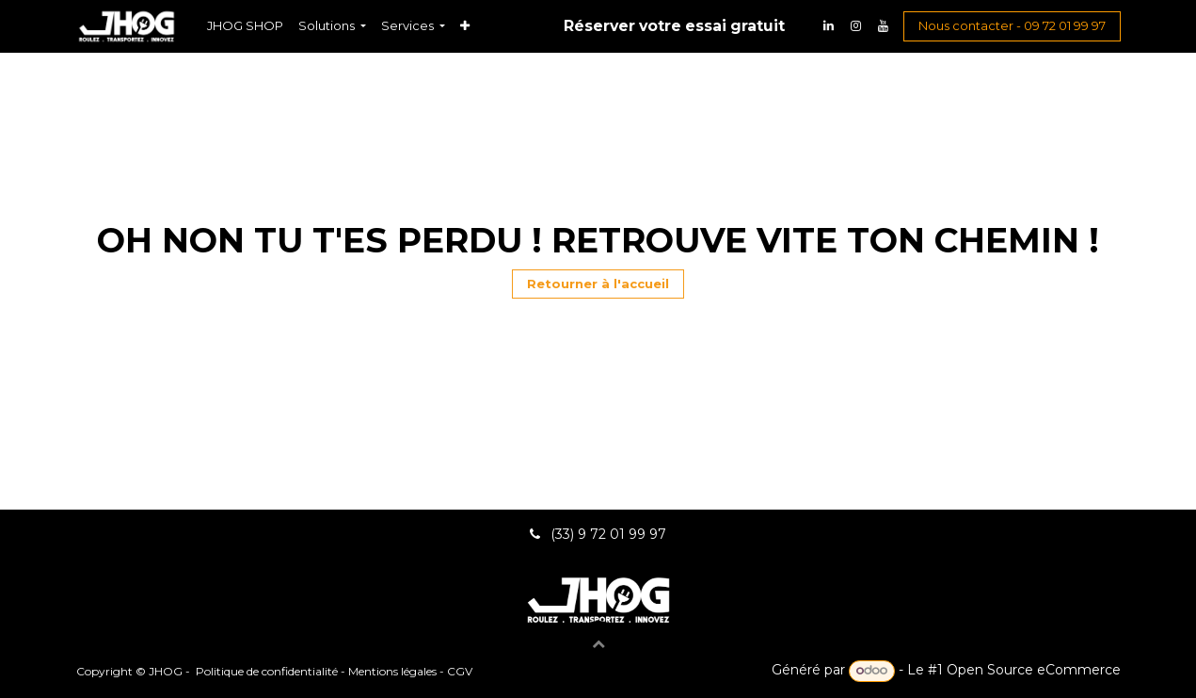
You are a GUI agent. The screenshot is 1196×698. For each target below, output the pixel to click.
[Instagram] (856, 26)
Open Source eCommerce (1034, 669)
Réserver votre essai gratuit (674, 26)
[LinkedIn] (829, 26)
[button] (598, 643)
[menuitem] (245, 26)
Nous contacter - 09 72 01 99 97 (1012, 25)
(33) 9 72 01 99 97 (610, 534)
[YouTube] (883, 26)
